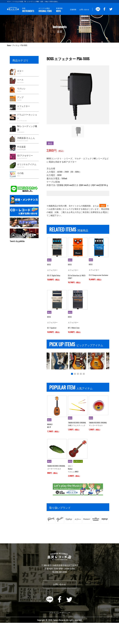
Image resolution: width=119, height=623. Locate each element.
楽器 (28, 10)
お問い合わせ (84, 9)
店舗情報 (73, 9)
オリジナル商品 (45, 10)
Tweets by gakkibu (17, 241)
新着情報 (59, 10)
